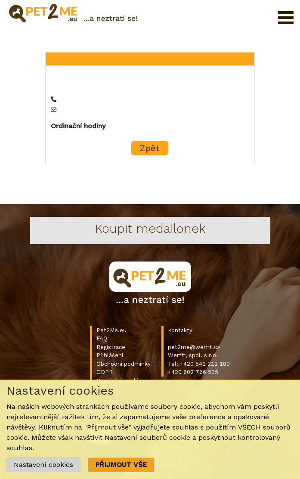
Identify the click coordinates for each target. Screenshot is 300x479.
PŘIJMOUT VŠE (121, 464)
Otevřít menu (286, 17)
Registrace (110, 347)
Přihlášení (109, 355)
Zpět (150, 148)
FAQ (101, 338)
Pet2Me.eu (111, 330)
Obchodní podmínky (123, 364)
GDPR (104, 372)
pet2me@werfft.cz (194, 347)
